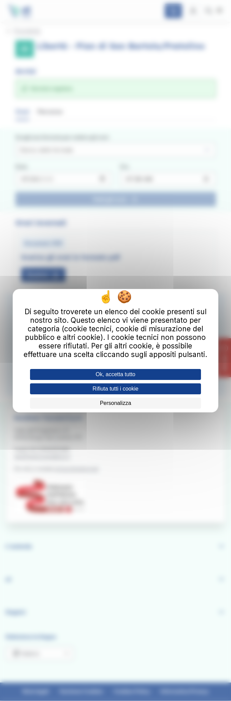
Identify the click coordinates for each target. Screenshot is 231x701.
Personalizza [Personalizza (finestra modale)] (115, 403)
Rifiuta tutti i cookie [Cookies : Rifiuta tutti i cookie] (115, 389)
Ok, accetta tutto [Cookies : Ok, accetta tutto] (115, 374)
